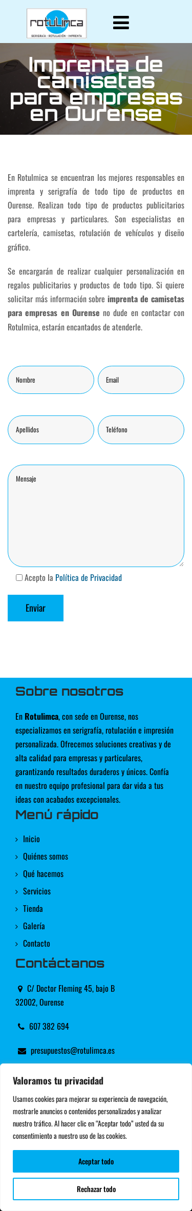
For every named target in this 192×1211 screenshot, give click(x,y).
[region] (96, 1137)
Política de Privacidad (88, 577)
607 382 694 (49, 1026)
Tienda (33, 908)
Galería (34, 926)
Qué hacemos (43, 873)
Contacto (36, 943)
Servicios (37, 891)
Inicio (31, 838)
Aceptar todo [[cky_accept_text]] (96, 1161)
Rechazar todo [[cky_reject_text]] (96, 1188)
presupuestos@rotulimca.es (73, 1050)
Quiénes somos (45, 856)
